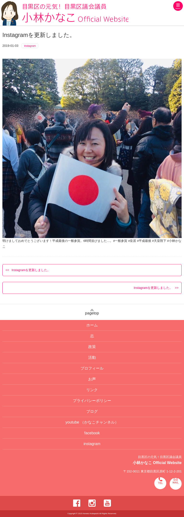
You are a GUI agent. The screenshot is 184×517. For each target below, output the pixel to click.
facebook (92, 433)
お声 (92, 379)
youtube (91, 422)
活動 (92, 357)
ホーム (92, 325)
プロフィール (92, 368)
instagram (30, 45)
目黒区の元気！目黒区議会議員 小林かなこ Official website (64, 13)
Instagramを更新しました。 (31, 270)
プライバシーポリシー (92, 401)
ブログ (92, 411)
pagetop (92, 312)
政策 (92, 347)
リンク (92, 390)
